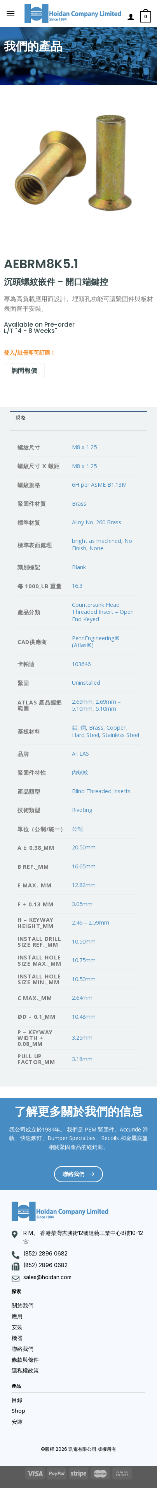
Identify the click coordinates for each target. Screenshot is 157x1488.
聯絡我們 (22, 1349)
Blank (79, 567)
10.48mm (84, 1016)
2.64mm (82, 997)
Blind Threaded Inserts (101, 791)
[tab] (78, 417)
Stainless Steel (120, 735)
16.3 (77, 585)
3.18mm (82, 1059)
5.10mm (106, 708)
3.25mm (82, 1037)
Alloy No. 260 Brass (96, 522)
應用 (17, 1316)
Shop (18, 1411)
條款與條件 (25, 1360)
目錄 (17, 1400)
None (96, 548)
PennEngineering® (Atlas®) (96, 641)
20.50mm (84, 847)
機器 (17, 1338)
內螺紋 (80, 772)
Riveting (82, 809)
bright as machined (96, 540)
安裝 (17, 1327)
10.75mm (84, 960)
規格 (21, 417)
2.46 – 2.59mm (90, 922)
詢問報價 (24, 370)
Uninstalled (86, 682)
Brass (79, 503)
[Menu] (10, 13)
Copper (116, 727)
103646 (81, 664)
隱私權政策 (25, 1370)
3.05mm (82, 904)
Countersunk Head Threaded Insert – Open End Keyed (103, 612)
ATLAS (80, 753)
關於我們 (22, 1305)
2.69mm (82, 701)
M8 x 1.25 (84, 447)
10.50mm (84, 941)
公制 (77, 828)
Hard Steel (85, 735)
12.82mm (84, 885)
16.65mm (84, 866)
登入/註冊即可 (21, 352)
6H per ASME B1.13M (99, 484)
